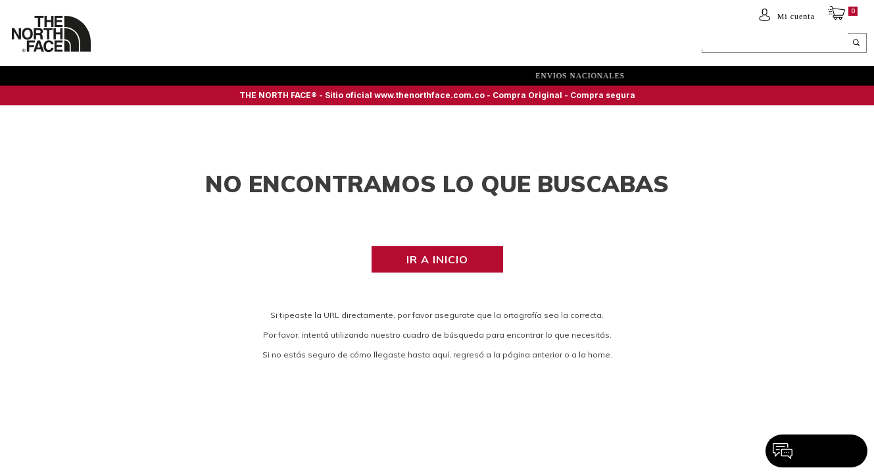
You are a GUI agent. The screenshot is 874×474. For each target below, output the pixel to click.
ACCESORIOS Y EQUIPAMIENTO (296, 44)
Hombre (126, 44)
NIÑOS (209, 44)
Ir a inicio (437, 259)
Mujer (170, 44)
